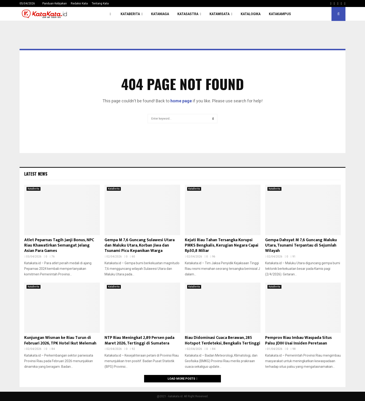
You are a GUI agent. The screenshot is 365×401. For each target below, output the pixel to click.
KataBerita (130, 14)
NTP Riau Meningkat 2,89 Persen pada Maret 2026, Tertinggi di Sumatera (139, 340)
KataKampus (280, 14)
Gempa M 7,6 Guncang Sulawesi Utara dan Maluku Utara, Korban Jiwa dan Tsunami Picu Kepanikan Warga (140, 245)
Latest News (35, 174)
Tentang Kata (100, 3)
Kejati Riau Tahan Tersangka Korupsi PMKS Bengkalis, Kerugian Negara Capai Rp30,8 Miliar (221, 245)
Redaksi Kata (79, 3)
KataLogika (250, 14)
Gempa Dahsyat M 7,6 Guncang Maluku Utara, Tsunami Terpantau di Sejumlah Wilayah (301, 245)
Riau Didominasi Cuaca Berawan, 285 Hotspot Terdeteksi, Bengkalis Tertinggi (222, 340)
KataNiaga (160, 14)
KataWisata (220, 14)
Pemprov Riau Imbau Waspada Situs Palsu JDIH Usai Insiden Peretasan (298, 340)
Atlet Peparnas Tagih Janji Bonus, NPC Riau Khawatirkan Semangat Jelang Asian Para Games (59, 245)
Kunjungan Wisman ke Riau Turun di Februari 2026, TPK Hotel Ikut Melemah (60, 340)
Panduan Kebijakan (54, 3)
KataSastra (187, 14)
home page (181, 100)
